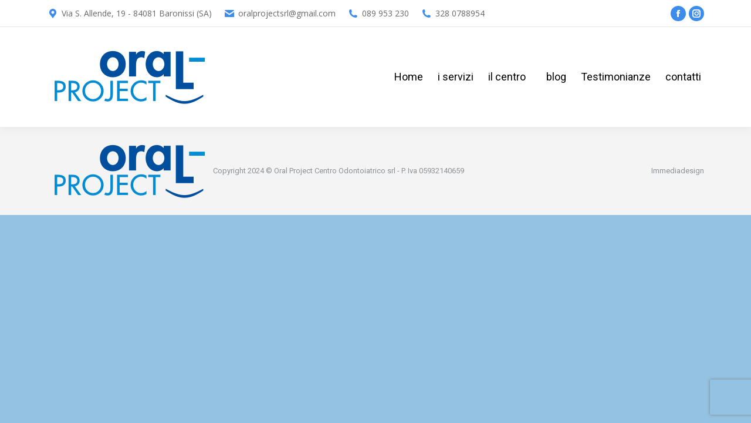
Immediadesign (677, 170)
